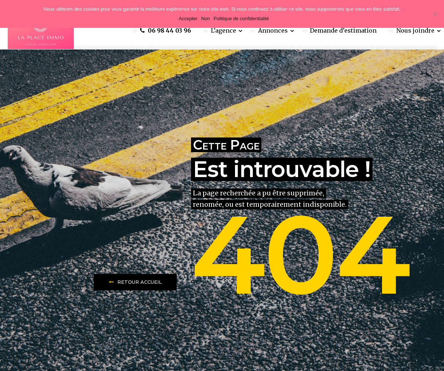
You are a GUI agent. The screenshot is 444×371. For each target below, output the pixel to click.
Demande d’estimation (343, 30)
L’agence (224, 30)
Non (205, 18)
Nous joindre (416, 30)
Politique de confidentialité (241, 18)
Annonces (273, 30)
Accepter (188, 18)
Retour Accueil (135, 282)
